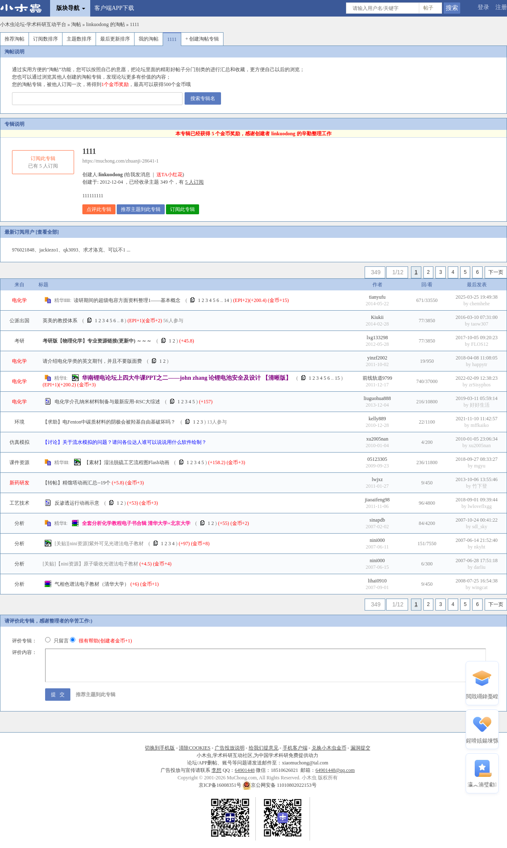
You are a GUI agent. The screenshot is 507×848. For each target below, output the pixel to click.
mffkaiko (480, 425)
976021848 (23, 250)
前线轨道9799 (377, 378)
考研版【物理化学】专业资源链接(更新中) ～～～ (97, 341)
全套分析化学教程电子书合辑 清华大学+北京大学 (136, 523)
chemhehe (480, 304)
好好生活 (480, 405)
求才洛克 (93, 250)
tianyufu (377, 297)
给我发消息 (137, 174)
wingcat (480, 587)
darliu (479, 567)
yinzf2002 (377, 358)
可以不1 (116, 250)
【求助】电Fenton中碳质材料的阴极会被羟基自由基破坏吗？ (109, 422)
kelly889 (377, 419)
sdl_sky (480, 526)
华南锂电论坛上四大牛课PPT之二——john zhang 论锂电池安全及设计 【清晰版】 (186, 378)
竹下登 (479, 486)
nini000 (377, 540)
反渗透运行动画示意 (77, 503)
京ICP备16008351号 (221, 785)
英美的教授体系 (60, 320)
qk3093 (70, 250)
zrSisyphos (480, 385)
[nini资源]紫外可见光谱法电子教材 (99, 543)
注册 (501, 7)
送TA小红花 (169, 174)
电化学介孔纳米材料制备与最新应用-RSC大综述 (107, 402)
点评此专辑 (99, 209)
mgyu (479, 466)
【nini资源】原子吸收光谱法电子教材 (90, 564)
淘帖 (76, 24)
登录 (483, 7)
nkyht (479, 547)
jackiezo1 (48, 250)
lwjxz (377, 479)
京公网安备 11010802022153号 (280, 785)
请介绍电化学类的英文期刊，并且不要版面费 (92, 361)
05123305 (377, 459)
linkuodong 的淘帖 (105, 24)
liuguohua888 (377, 398)
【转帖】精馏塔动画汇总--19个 (77, 483)
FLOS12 (479, 344)
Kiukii (377, 317)
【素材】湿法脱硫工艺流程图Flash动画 (126, 462)
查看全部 (47, 232)
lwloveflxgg (480, 506)
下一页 (495, 272)
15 (337, 378)
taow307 (479, 324)
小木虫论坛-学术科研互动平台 (33, 24)
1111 (134, 24)
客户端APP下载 (114, 8)
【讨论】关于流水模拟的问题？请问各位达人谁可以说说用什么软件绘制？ (125, 442)
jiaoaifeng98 (377, 500)
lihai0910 (377, 581)
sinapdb (377, 520)
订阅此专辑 (182, 209)
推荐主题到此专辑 (141, 209)
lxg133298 (377, 337)
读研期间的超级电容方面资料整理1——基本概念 (127, 300)
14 (226, 300)
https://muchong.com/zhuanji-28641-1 (120, 161)
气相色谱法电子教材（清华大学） (92, 584)
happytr (480, 364)
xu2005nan (377, 439)
